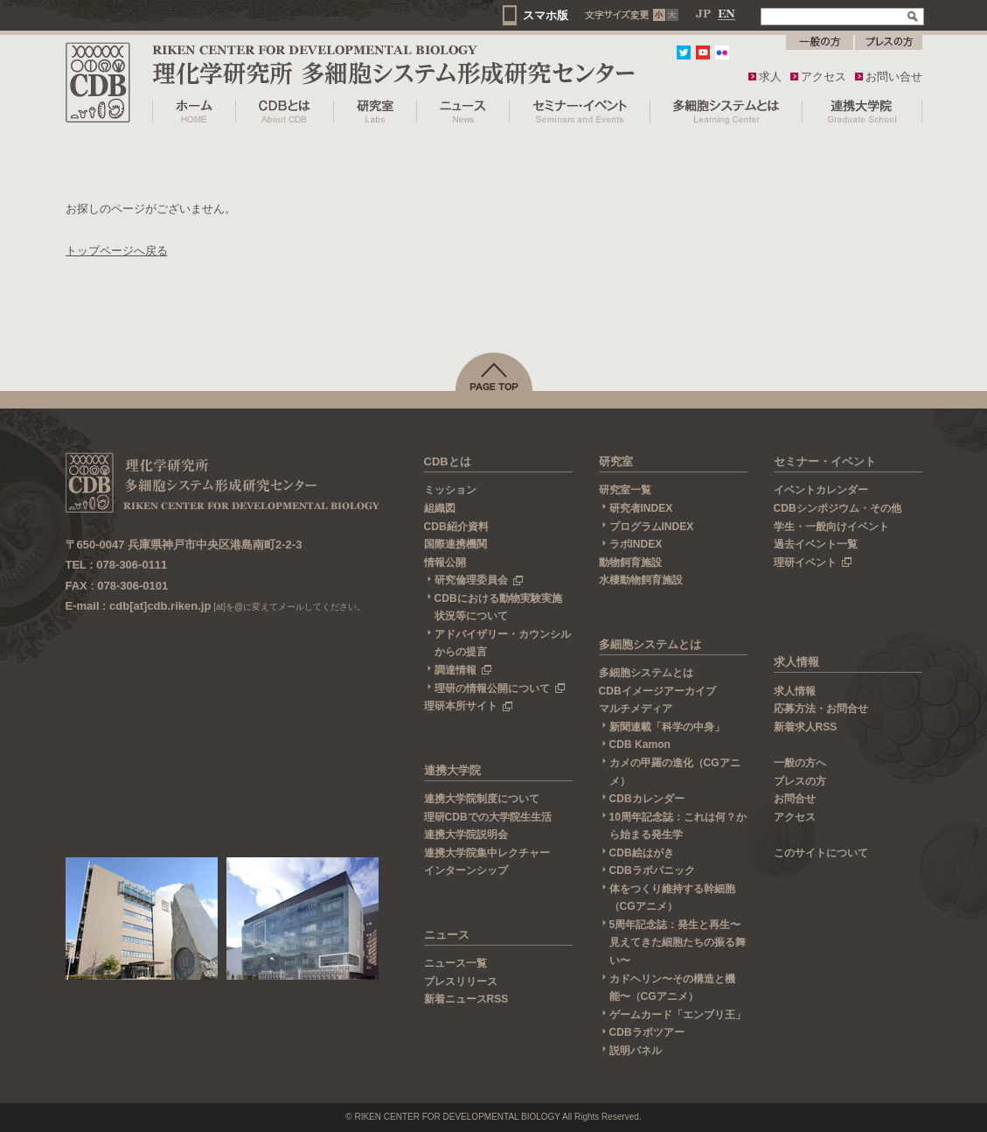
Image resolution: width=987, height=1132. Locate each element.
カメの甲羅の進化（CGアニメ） (674, 772)
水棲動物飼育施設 (641, 580)
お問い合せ (893, 76)
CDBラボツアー (647, 1032)
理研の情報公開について (500, 688)
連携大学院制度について (481, 799)
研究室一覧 (625, 490)
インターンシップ (466, 870)
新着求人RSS (806, 727)
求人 (770, 76)
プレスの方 (800, 781)
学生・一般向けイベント (831, 527)
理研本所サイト (468, 706)
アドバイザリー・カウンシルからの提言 (502, 643)
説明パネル (635, 1051)
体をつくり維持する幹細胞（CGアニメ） (672, 898)
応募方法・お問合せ (821, 708)
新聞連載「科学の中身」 (667, 727)
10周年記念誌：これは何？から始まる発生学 (678, 826)
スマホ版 (545, 15)
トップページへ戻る (117, 250)
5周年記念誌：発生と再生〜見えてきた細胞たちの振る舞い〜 (677, 943)
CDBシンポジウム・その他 (837, 508)
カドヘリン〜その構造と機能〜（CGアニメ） (672, 988)
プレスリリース (460, 981)
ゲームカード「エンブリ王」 (677, 1015)
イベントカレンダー (821, 490)
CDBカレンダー (647, 799)
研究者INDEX (641, 508)
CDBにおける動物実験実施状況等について (498, 607)
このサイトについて (821, 853)
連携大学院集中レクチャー (487, 853)
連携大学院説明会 (466, 834)
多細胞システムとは (650, 644)
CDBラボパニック (652, 870)
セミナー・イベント (825, 461)
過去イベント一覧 (816, 544)
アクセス (823, 76)
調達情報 (463, 670)
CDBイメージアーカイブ (657, 691)
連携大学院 (452, 770)
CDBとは (447, 461)
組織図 (439, 508)
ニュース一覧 (455, 963)
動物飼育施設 (630, 562)
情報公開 (445, 562)
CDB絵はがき (641, 853)
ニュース (446, 934)
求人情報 (796, 661)
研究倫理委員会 (479, 580)
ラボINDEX (636, 544)
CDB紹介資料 (456, 527)
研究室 (616, 461)
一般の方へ (800, 763)
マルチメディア (635, 708)
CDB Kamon (640, 744)
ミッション (450, 490)
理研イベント (813, 562)
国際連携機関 (455, 544)
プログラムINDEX (651, 527)
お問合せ (795, 799)
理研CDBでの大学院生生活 (488, 817)
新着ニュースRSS (466, 999)
